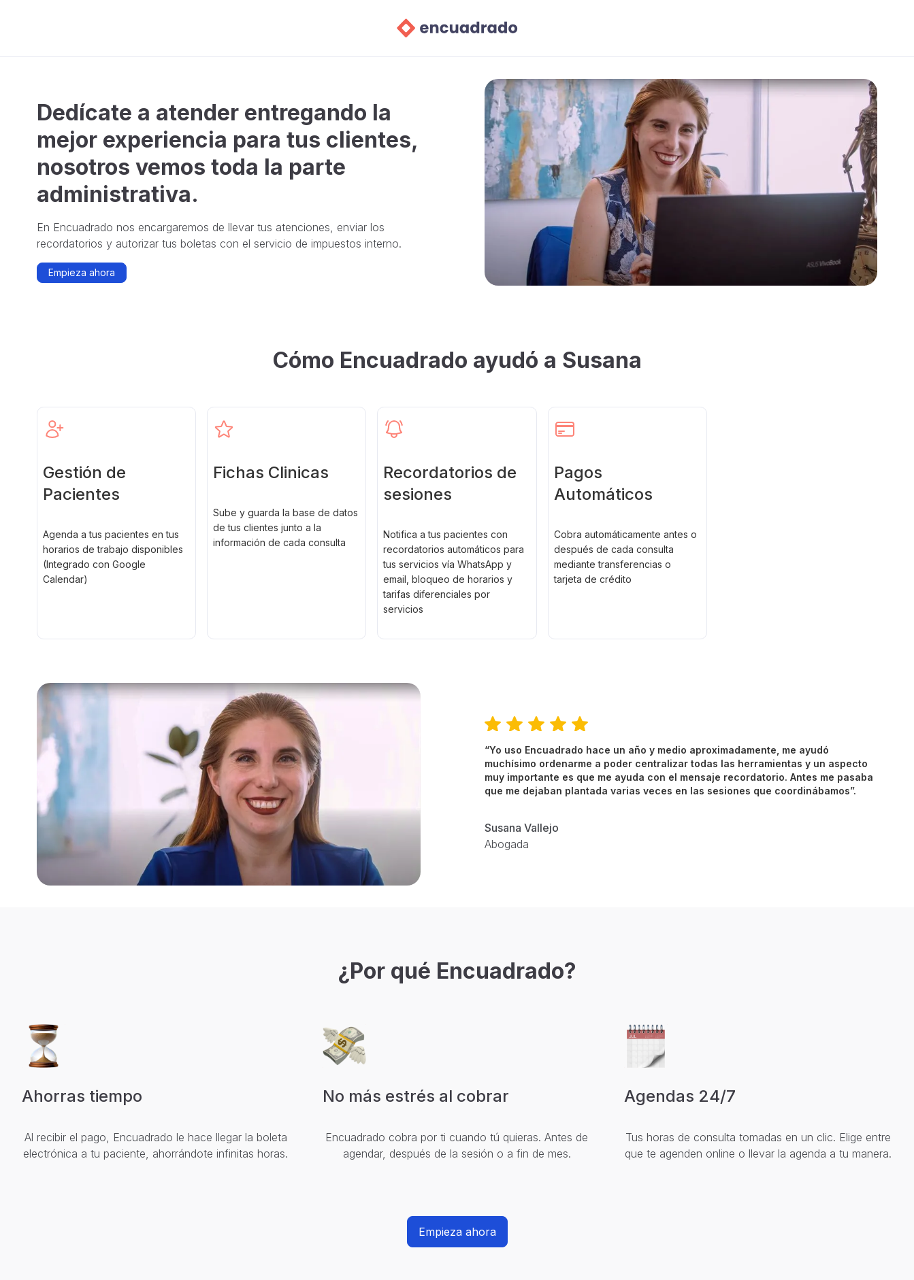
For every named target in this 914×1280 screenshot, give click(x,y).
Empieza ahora (81, 272)
